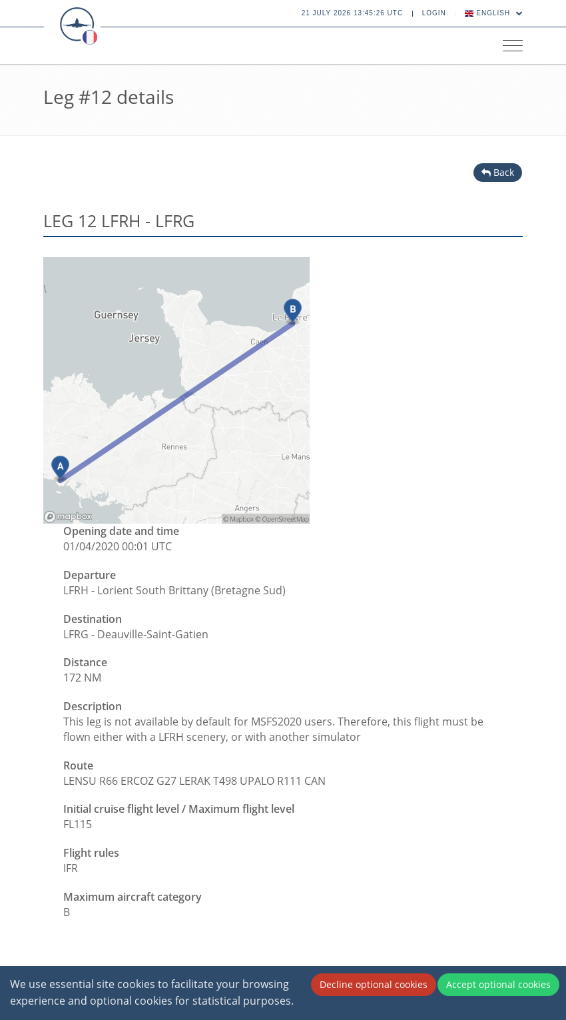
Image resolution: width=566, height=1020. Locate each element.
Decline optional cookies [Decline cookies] (373, 984)
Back (497, 172)
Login (434, 13)
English (494, 13)
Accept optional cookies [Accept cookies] (498, 984)
